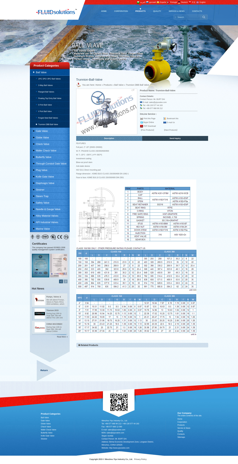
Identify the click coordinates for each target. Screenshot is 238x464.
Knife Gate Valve (45, 176)
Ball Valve (41, 72)
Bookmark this (172, 118)
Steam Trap (42, 196)
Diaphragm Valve (45, 183)
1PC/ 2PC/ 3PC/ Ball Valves (49, 79)
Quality (157, 11)
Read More (61, 337)
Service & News (177, 11)
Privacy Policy (140, 459)
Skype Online (148, 122)
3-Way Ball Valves (45, 85)
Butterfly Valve (43, 157)
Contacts (197, 11)
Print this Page (149, 118)
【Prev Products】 (147, 130)
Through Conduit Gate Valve (51, 163)
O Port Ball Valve (45, 105)
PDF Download (149, 126)
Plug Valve (41, 170)
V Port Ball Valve (45, 111)
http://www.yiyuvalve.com (119, 448)
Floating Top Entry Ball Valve (49, 98)
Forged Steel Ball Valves (48, 118)
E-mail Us (171, 122)
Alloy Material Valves (47, 215)
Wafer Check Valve (46, 150)
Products (140, 11)
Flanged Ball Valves (46, 92)
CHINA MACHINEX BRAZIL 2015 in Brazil (54, 324)
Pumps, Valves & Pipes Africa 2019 (53, 297)
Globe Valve (42, 137)
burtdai (110, 436)
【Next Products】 (170, 130)
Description (109, 138)
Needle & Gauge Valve (48, 209)
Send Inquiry (175, 138)
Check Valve (42, 144)
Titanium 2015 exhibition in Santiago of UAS (53, 310)
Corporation (121, 11)
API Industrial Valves (47, 222)
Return (44, 370)
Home (104, 11)
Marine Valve (43, 229)
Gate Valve (42, 131)
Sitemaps (181, 437)
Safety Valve (42, 202)
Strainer (40, 189)
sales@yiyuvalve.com (158, 102)
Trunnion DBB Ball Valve (48, 124)
